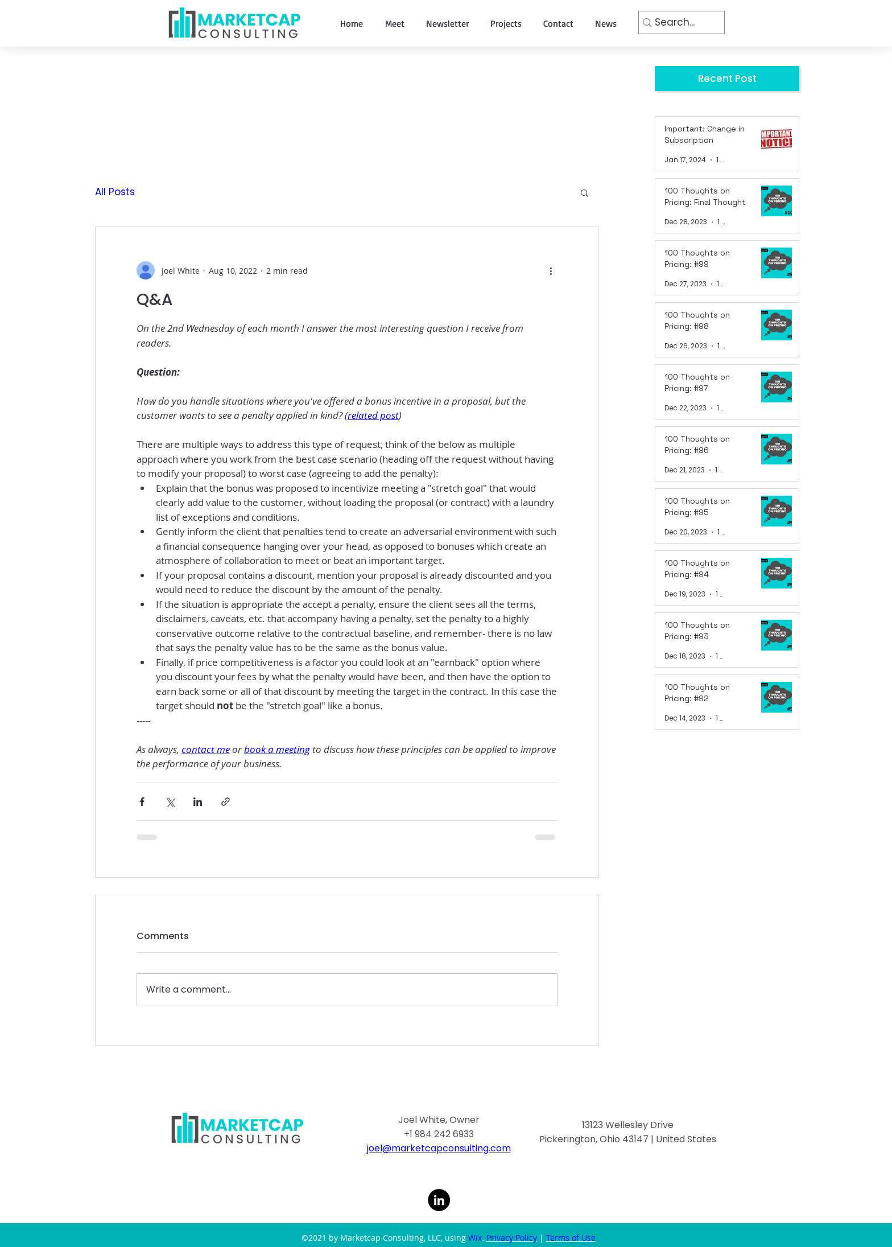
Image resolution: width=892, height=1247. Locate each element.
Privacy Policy (511, 1237)
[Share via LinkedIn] (197, 801)
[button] (584, 192)
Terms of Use (571, 1237)
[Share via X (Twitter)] (169, 801)
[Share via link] (225, 801)
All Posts (115, 192)
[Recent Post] (727, 78)
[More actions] (551, 270)
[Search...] (677, 22)
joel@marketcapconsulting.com (439, 1148)
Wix (475, 1237)
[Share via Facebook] (142, 801)
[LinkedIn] (439, 1200)
